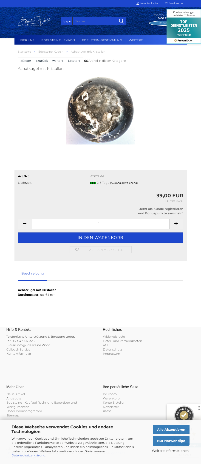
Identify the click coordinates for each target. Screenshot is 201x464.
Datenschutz (112, 349)
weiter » (58, 60)
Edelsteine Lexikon (58, 40)
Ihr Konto (110, 394)
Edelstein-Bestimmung (102, 40)
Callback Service (18, 349)
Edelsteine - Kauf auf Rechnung (30, 402)
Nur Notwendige (171, 441)
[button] (25, 224)
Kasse (107, 411)
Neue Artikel (15, 394)
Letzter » (74, 60)
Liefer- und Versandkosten (122, 341)
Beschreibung (32, 273)
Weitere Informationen (170, 451)
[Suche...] (66, 21)
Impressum (111, 353)
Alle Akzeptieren (171, 429)
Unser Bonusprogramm (24, 411)
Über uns (26, 40)
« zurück (41, 60)
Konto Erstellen (114, 402)
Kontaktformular (18, 353)
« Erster (25, 60)
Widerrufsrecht (114, 336)
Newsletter (111, 407)
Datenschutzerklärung (28, 455)
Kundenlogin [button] (147, 3)
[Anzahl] (101, 224)
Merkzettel (174, 3)
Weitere (136, 40)
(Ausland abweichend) (124, 182)
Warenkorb (111, 398)
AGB (106, 345)
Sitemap (12, 415)
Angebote (13, 398)
